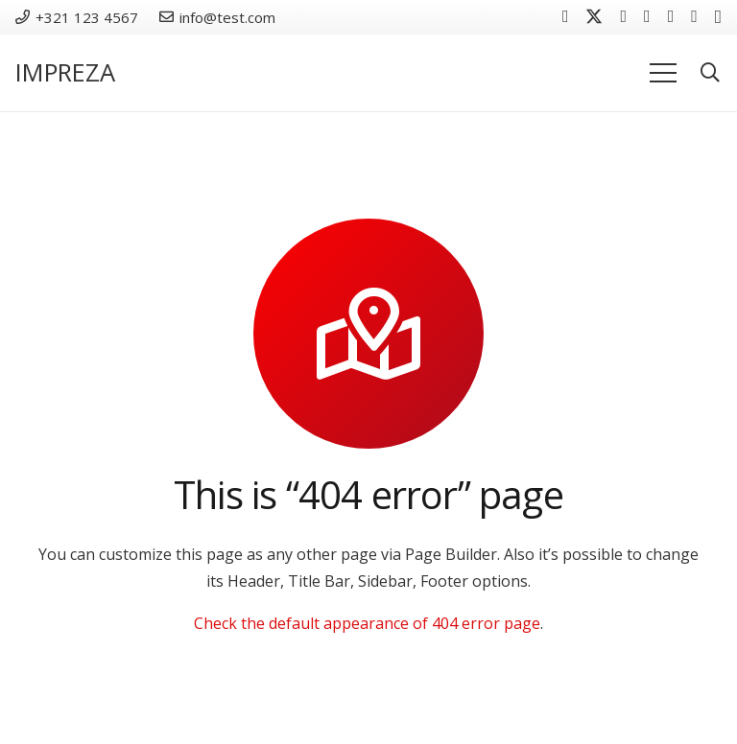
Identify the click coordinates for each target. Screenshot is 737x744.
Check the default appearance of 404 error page (367, 623)
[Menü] (663, 73)
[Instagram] (718, 17)
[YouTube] (647, 16)
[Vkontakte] (623, 16)
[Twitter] (594, 17)
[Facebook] (565, 16)
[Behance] (671, 16)
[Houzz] (694, 16)
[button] (710, 73)
